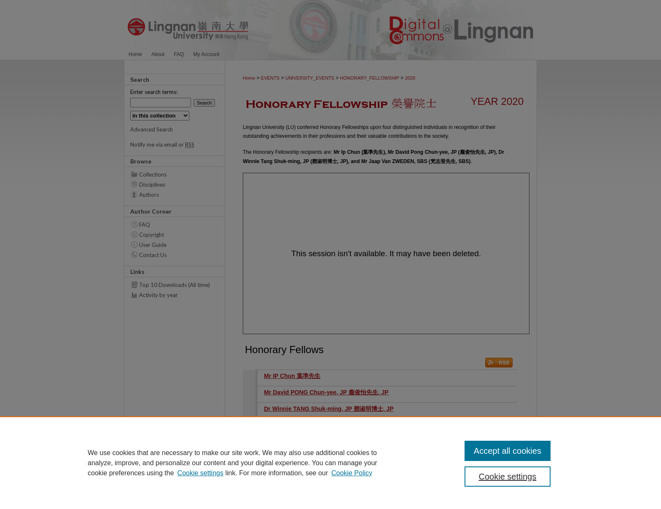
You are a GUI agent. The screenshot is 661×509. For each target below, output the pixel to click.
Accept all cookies (507, 450)
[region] (330, 462)
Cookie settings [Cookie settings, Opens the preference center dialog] (508, 476)
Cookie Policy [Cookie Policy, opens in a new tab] (351, 473)
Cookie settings (200, 473)
